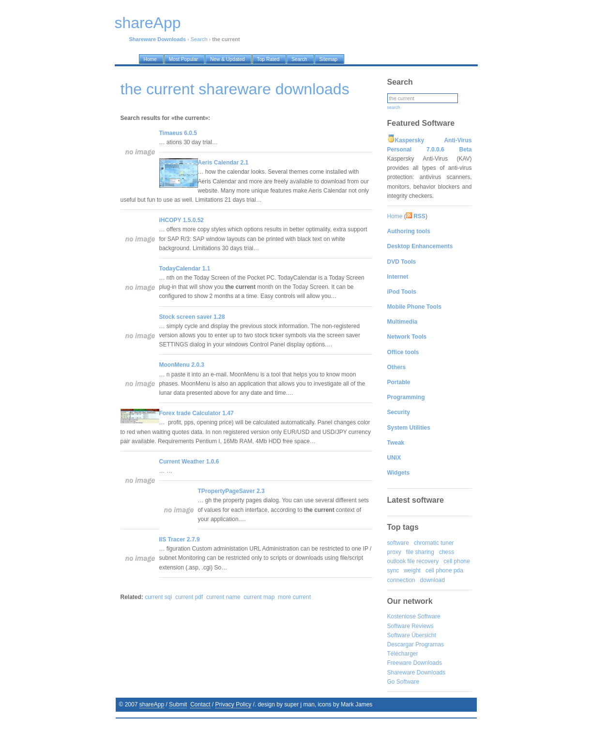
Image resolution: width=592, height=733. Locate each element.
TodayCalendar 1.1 (185, 268)
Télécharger (402, 653)
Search (199, 39)
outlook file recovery (413, 561)
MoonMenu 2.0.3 (181, 364)
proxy (394, 552)
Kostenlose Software (413, 616)
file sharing (420, 552)
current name (223, 597)
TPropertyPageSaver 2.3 (231, 491)
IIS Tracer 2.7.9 (179, 539)
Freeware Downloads (414, 662)
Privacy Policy (233, 704)
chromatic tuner (434, 542)
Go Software (403, 681)
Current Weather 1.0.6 (189, 461)
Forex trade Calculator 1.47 (196, 413)
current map (258, 597)
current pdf (189, 597)
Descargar (400, 644)
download (432, 580)
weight (412, 570)
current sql (158, 597)
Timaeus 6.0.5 (178, 133)
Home (395, 216)
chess (446, 552)
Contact (200, 704)
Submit (178, 704)
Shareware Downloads (416, 672)
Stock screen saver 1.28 (192, 317)
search (393, 107)
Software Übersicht (411, 635)
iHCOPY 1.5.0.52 (181, 220)
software (398, 542)
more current (294, 597)
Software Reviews (410, 626)
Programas (429, 644)
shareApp (151, 704)
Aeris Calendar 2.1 (223, 162)
